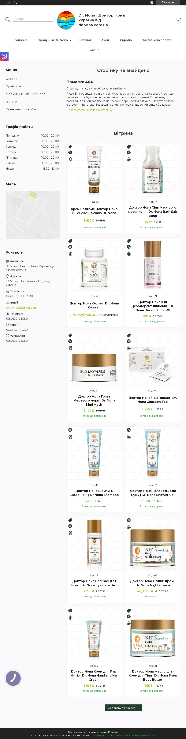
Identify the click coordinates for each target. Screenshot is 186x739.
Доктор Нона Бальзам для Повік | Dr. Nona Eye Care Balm (94, 583)
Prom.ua (113, 731)
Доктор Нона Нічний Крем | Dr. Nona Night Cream (152, 583)
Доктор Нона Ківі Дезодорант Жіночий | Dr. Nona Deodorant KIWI (152, 306)
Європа (126, 40)
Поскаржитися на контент (106, 735)
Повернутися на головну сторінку (89, 110)
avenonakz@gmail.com (21, 307)
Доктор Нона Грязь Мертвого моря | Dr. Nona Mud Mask (94, 400)
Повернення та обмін (22, 109)
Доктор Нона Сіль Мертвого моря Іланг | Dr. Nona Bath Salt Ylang (152, 211)
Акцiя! (105, 40)
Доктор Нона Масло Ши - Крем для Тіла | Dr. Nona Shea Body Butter (152, 675)
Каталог (85, 40)
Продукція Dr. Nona (52, 40)
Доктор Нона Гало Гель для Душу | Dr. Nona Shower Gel (153, 493)
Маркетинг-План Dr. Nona (25, 94)
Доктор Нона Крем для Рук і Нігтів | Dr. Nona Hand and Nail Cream (94, 675)
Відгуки (11, 102)
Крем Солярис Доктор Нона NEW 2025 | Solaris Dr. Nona (94, 211)
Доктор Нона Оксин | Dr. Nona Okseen (94, 305)
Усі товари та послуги (122, 707)
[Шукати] (8, 20)
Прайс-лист (14, 86)
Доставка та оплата (156, 40)
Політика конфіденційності (140, 735)
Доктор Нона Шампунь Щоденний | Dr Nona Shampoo (94, 493)
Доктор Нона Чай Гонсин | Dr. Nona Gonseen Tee (152, 400)
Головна (21, 40)
